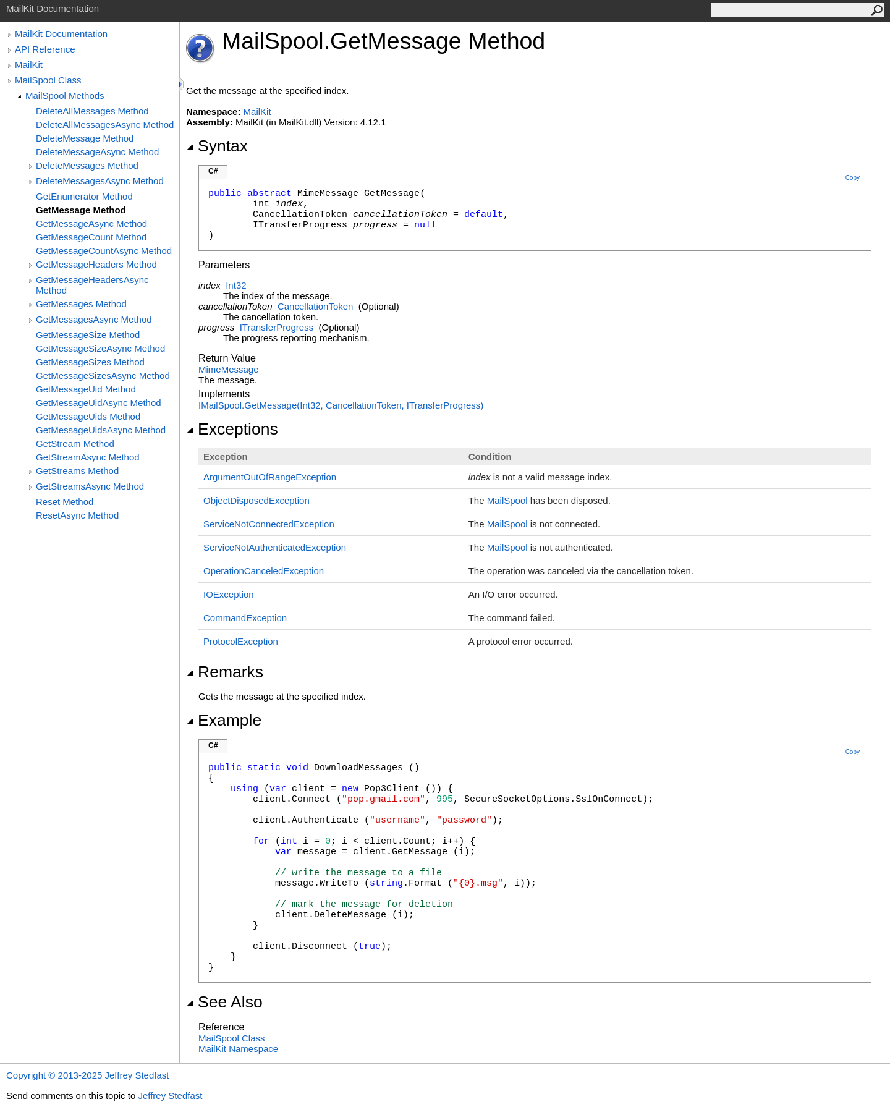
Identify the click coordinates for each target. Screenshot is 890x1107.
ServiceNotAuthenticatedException (274, 547)
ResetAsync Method (77, 515)
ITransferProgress (276, 327)
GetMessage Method (81, 210)
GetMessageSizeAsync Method (100, 348)
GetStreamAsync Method (88, 457)
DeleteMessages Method (87, 165)
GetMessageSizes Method (90, 362)
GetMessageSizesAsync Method (103, 375)
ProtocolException (240, 641)
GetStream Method (75, 443)
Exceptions (232, 429)
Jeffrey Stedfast (170, 1095)
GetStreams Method (77, 470)
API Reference (45, 49)
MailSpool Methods (64, 95)
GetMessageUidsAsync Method (101, 430)
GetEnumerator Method (84, 196)
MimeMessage (228, 369)
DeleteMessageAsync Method (97, 151)
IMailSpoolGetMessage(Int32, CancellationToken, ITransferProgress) (340, 405)
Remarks (224, 672)
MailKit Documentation (61, 33)
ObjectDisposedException (256, 500)
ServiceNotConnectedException (268, 524)
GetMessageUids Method (88, 416)
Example (223, 720)
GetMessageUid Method (86, 389)
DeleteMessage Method (85, 138)
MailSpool (507, 500)
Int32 (236, 285)
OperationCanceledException (263, 571)
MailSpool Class (48, 80)
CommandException (245, 618)
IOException (228, 594)
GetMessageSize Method (88, 334)
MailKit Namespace (238, 1048)
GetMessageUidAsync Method (98, 402)
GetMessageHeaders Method (96, 264)
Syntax (217, 146)
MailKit (29, 64)
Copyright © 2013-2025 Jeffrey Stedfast (87, 1075)
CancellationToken (316, 306)
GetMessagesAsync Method (94, 319)
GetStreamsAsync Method (90, 486)
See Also (224, 1002)
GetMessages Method (81, 304)
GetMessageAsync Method (91, 223)
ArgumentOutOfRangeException (269, 477)
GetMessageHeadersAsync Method (92, 284)
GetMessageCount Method (91, 237)
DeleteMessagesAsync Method (100, 181)
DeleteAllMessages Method (92, 111)
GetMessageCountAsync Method (104, 250)
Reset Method (64, 501)
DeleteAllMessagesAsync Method (105, 124)
